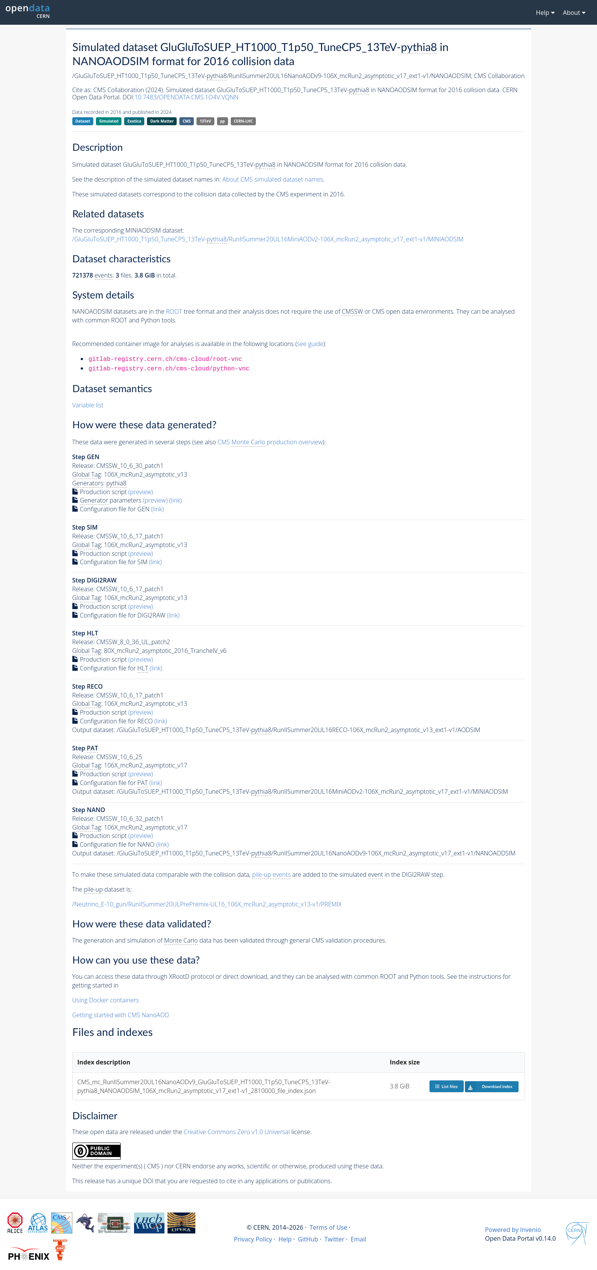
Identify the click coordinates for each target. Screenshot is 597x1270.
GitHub (308, 1239)
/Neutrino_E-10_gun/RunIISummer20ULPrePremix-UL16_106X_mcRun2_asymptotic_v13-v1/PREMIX (207, 904)
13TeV (205, 121)
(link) (175, 500)
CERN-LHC (243, 121)
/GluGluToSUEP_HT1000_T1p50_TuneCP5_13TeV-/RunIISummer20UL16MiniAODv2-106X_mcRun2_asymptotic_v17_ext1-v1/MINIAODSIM (268, 239)
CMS (187, 121)
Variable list (88, 405)
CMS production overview (269, 442)
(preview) (140, 492)
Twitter (334, 1239)
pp (222, 121)
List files (446, 1086)
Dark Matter (162, 121)
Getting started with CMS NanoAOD (120, 1015)
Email (358, 1239)
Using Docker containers (105, 1000)
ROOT (174, 311)
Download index (488, 1086)
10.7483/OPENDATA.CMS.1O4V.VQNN (186, 97)
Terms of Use (328, 1227)
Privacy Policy (253, 1239)
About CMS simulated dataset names (272, 179)
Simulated (109, 121)
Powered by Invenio (513, 1229)
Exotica (134, 121)
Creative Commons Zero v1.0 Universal (237, 1132)
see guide (310, 344)
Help (285, 1239)
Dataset (82, 121)
